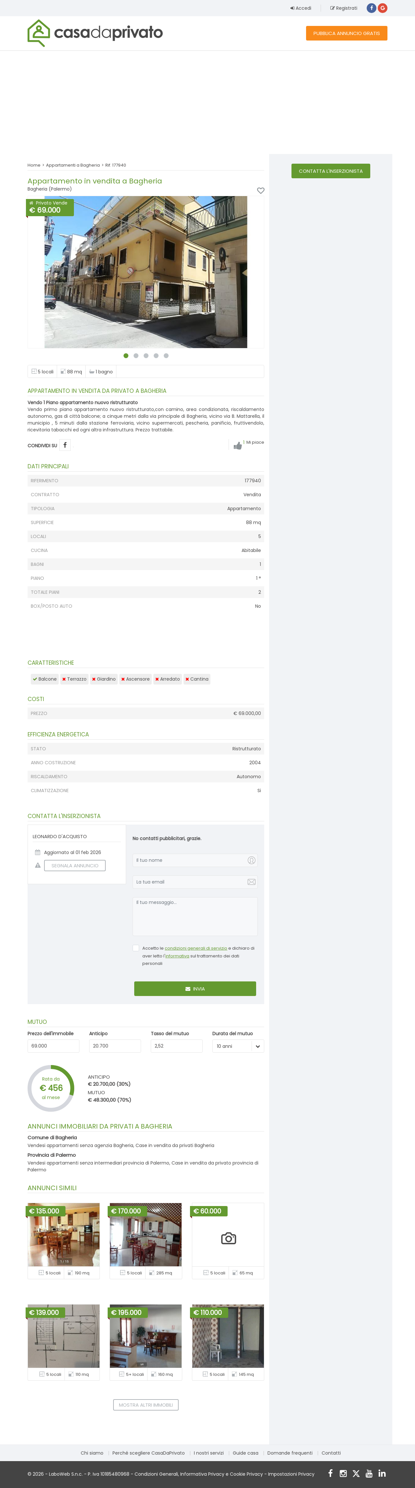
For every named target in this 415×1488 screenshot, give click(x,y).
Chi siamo (92, 1453)
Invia (195, 988)
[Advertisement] (207, 102)
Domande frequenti (290, 1453)
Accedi (300, 8)
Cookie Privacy (246, 1474)
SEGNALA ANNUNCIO (71, 865)
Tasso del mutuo (170, 1033)
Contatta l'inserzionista (331, 171)
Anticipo (98, 1033)
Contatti (331, 1453)
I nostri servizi (209, 1453)
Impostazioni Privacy (291, 1474)
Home (34, 165)
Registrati (343, 8)
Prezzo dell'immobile (51, 1033)
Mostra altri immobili (146, 1404)
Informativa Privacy (202, 1474)
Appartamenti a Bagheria (73, 165)
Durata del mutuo (232, 1033)
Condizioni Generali (156, 1474)
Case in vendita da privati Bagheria (175, 1145)
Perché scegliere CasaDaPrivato (149, 1453)
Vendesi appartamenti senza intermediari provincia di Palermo (98, 1163)
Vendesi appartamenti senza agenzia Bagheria (80, 1145)
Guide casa (245, 1453)
